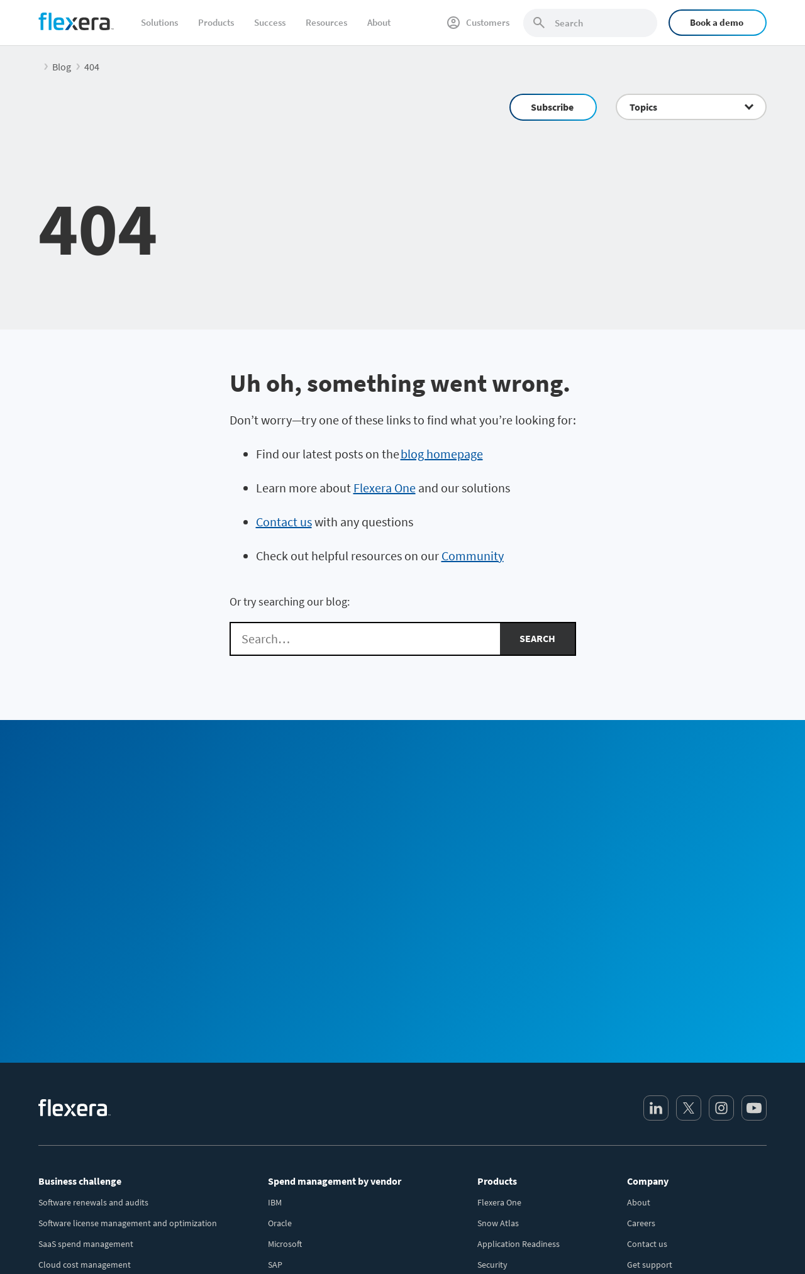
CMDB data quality (73, 1083)
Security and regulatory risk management (116, 1125)
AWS (276, 1104)
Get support (649, 1042)
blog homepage (442, 454)
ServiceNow (289, 1083)
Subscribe (552, 107)
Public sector (62, 1187)
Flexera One (384, 488)
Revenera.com (653, 1125)
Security (492, 1042)
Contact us (284, 521)
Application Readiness (518, 1021)
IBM (275, 979)
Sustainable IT (65, 1145)
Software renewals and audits (93, 979)
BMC (276, 1145)
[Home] (76, 21)
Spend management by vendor (334, 958)
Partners (642, 1104)
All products (500, 1083)
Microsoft (285, 1021)
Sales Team (513, 798)
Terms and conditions (683, 1242)
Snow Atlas (498, 1000)
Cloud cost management (84, 1042)
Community (472, 555)
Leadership (648, 1062)
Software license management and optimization (127, 1000)
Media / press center (664, 1083)
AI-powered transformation (89, 1166)
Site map (750, 1242)
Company (648, 958)
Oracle (280, 1000)
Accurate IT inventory (78, 1104)
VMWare (282, 1062)
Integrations (500, 1062)
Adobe (280, 1166)
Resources (326, 22)
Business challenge (79, 958)
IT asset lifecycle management (95, 1062)
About (379, 22)
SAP (275, 1042)
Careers (641, 1000)
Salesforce (287, 1125)
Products (216, 22)
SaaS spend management (85, 1021)
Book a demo (716, 22)
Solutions (159, 22)
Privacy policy (607, 1242)
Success (270, 22)
